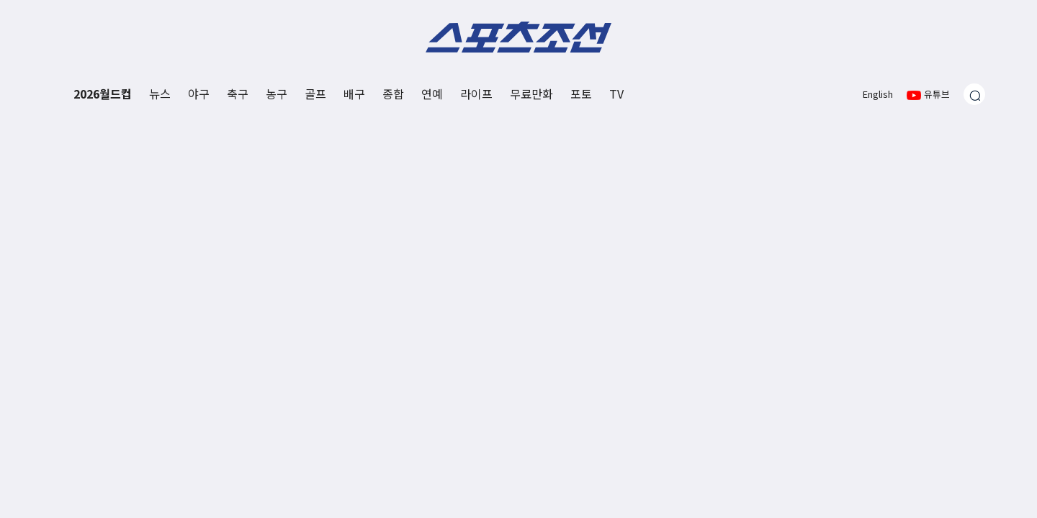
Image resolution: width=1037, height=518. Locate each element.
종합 (393, 93)
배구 (354, 93)
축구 (237, 93)
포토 (581, 93)
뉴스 (160, 93)
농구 (276, 93)
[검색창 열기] (974, 94)
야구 (199, 93)
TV (616, 93)
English (878, 94)
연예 (432, 93)
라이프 (476, 93)
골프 (315, 93)
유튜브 (928, 94)
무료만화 (531, 93)
